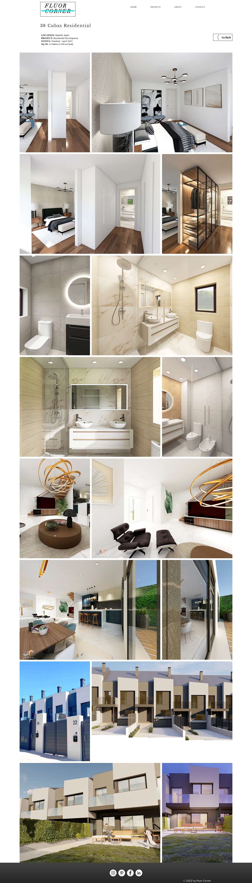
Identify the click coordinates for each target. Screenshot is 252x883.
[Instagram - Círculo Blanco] (113, 873)
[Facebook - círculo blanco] (130, 873)
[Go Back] (222, 37)
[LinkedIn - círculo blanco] (138, 873)
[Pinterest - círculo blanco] (121, 873)
